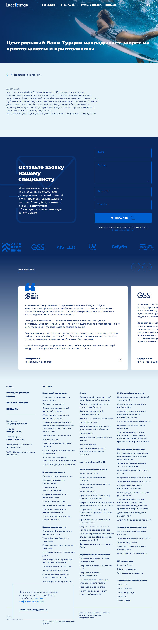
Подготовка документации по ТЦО (59, 464)
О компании (68, 5)
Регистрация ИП (88, 491)
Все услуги (48, 5)
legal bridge (15, 439)
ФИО (100, 152)
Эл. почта (103, 191)
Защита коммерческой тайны (56, 505)
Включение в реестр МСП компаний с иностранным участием (92, 451)
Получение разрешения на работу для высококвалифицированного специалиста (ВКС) (97, 537)
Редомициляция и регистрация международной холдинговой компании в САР (132, 456)
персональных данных (123, 230)
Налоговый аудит (88, 422)
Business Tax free (50, 439)
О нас (9, 386)
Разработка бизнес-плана (92, 587)
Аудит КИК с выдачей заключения (96, 418)
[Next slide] (147, 267)
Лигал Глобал (123, 600)
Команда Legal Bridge (17, 392)
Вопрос (102, 165)
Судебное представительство (57, 476)
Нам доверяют (27, 269)
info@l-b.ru (14, 431)
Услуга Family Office (127, 542)
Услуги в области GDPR (53, 501)
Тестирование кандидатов (130, 573)
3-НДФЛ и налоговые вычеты (56, 435)
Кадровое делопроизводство (56, 566)
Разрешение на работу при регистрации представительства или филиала (96, 512)
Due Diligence (86, 433)
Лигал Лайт (122, 584)
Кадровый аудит (88, 444)
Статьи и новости (91, 5)
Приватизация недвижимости (132, 553)
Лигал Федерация (126, 592)
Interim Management (127, 569)
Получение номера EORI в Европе (134, 477)
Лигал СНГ (122, 596)
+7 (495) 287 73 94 (16, 423)
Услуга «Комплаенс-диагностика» (133, 481)
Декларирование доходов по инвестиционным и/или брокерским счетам (131, 414)
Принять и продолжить (33, 610)
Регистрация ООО (89, 473)
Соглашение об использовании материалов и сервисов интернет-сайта (94, 615)
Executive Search (125, 565)
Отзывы (10, 396)
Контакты (111, 5)
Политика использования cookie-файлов (59, 622)
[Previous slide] (135, 267)
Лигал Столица (124, 588)
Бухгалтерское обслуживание (57, 581)
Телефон (103, 204)
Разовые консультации (53, 404)
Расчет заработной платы (55, 570)
